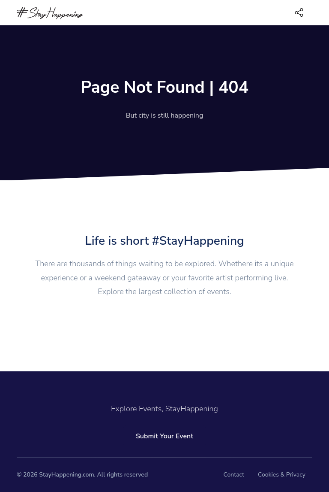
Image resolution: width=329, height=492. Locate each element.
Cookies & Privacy (281, 475)
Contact (234, 475)
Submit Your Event (164, 436)
